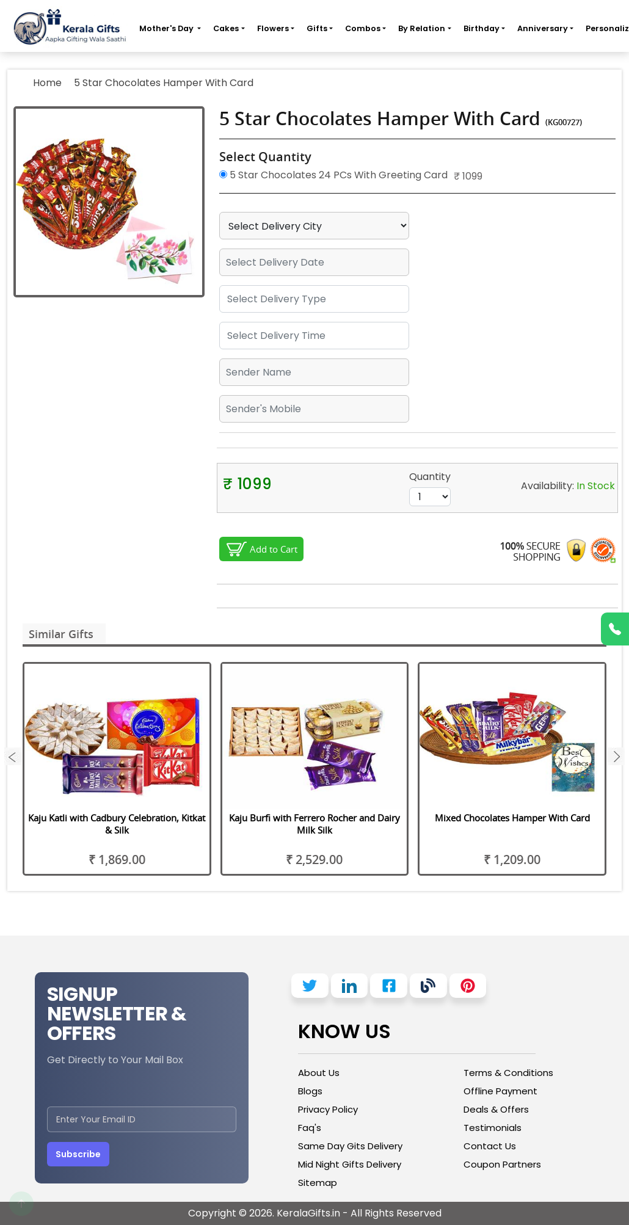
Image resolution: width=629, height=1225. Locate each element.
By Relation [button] (421, 28)
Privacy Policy (328, 1109)
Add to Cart (273, 549)
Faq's (309, 1127)
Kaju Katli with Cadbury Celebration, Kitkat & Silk (116, 824)
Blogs (310, 1091)
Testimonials (493, 1127)
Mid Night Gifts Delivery (349, 1164)
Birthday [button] (482, 28)
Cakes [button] (226, 28)
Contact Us (490, 1146)
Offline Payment (500, 1091)
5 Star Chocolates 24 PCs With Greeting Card (333, 175)
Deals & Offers (496, 1109)
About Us (319, 1072)
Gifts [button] (317, 28)
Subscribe (78, 1154)
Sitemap (317, 1182)
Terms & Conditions (508, 1072)
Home (47, 83)
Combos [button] (362, 28)
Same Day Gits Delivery (350, 1146)
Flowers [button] (273, 28)
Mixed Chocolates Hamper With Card (512, 818)
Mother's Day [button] (167, 28)
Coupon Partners (502, 1164)
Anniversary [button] (542, 28)
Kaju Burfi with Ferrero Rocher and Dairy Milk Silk (314, 824)
